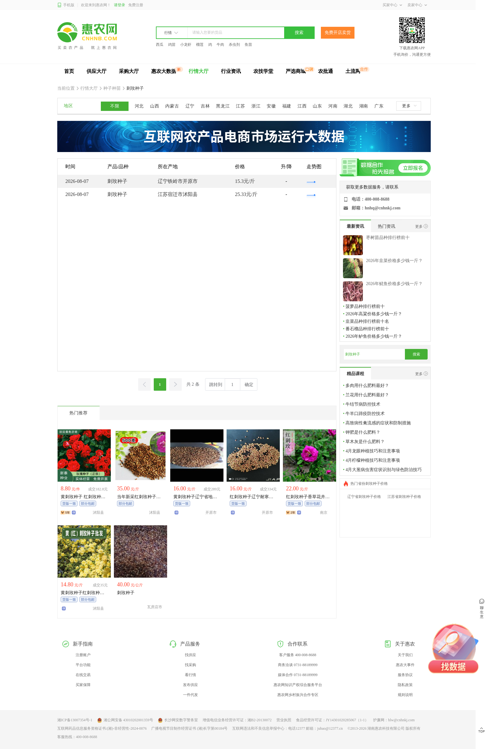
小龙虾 (185, 44)
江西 (302, 106)
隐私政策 (405, 685)
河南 (332, 106)
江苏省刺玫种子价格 (404, 496)
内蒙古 (172, 106)
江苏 (240, 106)
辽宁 (190, 106)
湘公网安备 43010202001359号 (125, 720)
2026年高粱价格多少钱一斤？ (373, 314)
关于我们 (405, 655)
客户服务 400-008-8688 (297, 655)
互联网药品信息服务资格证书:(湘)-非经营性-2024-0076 (102, 728)
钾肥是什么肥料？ (362, 432)
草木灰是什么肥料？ (365, 441)
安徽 (271, 106)
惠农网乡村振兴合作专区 (297, 695)
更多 (409, 105)
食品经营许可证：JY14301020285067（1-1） (332, 720)
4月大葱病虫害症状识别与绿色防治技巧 (383, 469)
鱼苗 (248, 44)
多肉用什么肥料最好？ (367, 385)
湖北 (348, 106)
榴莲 (200, 44)
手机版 (65, 5)
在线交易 (83, 675)
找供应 (190, 655)
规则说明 (405, 695)
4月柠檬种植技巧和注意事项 (372, 460)
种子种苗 (112, 88)
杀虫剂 (234, 44)
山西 (154, 106)
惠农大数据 (163, 71)
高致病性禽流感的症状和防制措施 (378, 423)
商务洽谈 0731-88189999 (297, 665)
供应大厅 (96, 71)
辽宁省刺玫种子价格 (364, 496)
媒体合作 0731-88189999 (297, 675)
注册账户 (83, 655)
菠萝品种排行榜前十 (365, 306)
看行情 (190, 675)
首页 (69, 71)
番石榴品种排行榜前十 (367, 329)
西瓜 (159, 44)
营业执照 (283, 720)
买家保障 (83, 685)
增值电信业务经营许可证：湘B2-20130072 (237, 720)
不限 (114, 106)
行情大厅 (199, 71)
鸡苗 (172, 44)
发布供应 (190, 685)
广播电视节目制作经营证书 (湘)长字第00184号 (189, 728)
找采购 (190, 665)
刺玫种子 (134, 88)
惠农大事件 (405, 665)
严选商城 (296, 71)
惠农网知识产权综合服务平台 (298, 685)
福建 (286, 106)
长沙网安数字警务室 (178, 720)
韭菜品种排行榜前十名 (367, 321)
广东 (378, 106)
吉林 (205, 106)
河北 (139, 106)
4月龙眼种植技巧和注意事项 (372, 451)
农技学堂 (263, 71)
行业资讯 (231, 71)
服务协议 (405, 675)
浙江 (255, 106)
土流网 (352, 71)
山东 (317, 106)
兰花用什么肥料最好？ (367, 395)
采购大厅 (129, 71)
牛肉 (220, 44)
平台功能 (83, 665)
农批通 (325, 71)
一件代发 (190, 695)
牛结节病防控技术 (362, 404)
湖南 (363, 106)
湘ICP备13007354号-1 (74, 720)
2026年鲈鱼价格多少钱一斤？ (373, 336)
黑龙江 (223, 106)
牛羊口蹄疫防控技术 (365, 413)
